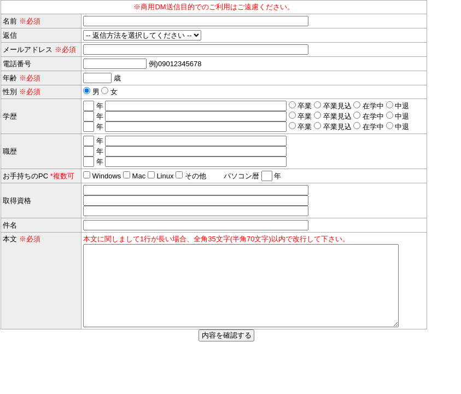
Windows (105, 176)
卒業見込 (336, 106)
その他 (195, 176)
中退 (401, 106)
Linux (164, 176)
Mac (137, 176)
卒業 (304, 106)
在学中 (372, 106)
